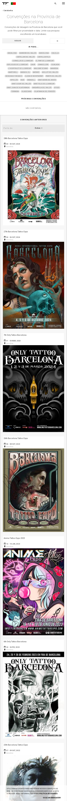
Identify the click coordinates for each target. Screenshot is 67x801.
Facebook (33, 738)
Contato (33, 695)
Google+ (33, 762)
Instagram (33, 733)
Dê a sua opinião (33, 714)
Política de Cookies (48, 794)
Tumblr (33, 743)
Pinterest (33, 748)
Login (33, 661)
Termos (33, 680)
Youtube (33, 767)
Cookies (33, 690)
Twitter (33, 757)
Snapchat (33, 753)
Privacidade (33, 685)
